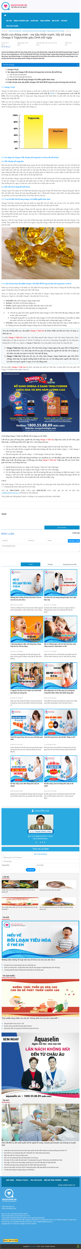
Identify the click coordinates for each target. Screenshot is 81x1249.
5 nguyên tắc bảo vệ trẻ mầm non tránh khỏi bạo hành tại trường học (25, 691)
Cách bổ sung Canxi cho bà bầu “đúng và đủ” (59, 737)
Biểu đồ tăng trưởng (52, 1180)
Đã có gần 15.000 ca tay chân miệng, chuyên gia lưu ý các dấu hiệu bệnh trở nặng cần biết (30, 1162)
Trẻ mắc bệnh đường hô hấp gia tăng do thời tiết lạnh (19, 1170)
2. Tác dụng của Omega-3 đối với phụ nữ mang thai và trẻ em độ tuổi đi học (34, 72)
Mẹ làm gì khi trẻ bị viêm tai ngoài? (50, 890)
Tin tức (9, 21)
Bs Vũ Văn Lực (5, 47)
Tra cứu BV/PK (36, 1180)
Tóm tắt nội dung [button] (8, 65)
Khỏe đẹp (34, 21)
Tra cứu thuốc (12, 26)
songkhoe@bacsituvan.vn (10, 493)
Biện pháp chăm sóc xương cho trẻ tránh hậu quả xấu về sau (21, 1028)
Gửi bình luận (74, 541)
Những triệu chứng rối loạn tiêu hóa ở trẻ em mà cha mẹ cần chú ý (25, 598)
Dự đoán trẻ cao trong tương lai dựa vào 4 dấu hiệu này (60, 598)
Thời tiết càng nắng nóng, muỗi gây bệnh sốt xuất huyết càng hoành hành (25, 1165)
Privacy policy (22, 1180)
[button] (21, 20)
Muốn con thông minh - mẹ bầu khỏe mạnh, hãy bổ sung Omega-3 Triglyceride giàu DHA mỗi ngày (32, 967)
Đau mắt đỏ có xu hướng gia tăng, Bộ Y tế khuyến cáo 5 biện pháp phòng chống (27, 1153)
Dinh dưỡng (45, 21)
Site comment (62, 527)
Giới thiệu (10, 1180)
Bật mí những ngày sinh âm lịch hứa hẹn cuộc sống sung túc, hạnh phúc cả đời (60, 645)
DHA (52, 93)
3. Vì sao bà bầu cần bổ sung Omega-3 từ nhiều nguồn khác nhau (30, 79)
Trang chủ (4, 31)
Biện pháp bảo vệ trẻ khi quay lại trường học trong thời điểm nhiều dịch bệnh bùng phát (59, 691)
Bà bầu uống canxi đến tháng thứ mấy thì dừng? (24, 784)
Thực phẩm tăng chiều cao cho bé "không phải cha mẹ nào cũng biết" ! (30, 1018)
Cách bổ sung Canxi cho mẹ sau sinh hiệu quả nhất (26, 738)
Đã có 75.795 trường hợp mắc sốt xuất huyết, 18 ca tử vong (21, 1158)
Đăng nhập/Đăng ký (66, 1185)
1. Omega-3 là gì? (12, 69)
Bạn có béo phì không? (40, 854)
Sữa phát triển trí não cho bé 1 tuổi (14, 1023)
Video (65, 1180)
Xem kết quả (30, 870)
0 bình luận (76, 533)
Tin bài (31, 564)
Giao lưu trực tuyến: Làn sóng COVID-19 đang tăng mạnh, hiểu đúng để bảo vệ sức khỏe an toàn (31, 1167)
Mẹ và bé (55, 21)
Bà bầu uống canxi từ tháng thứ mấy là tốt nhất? (58, 784)
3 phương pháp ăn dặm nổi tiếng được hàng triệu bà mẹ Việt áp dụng (25, 645)
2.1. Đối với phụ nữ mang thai (16, 75)
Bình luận (7, 533)
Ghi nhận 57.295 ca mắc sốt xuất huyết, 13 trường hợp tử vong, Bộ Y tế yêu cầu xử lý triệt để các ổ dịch (33, 1160)
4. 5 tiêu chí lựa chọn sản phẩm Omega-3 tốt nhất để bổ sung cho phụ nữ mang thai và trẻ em (41, 82)
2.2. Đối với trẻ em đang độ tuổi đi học (19, 77)
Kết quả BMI (5, 865)
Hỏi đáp (64, 21)
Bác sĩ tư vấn (32, 1246)
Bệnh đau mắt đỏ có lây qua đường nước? (16, 1155)
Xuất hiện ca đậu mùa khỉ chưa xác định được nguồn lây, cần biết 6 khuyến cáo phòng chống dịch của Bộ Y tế (35, 1150)
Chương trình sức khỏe (69, 564)
